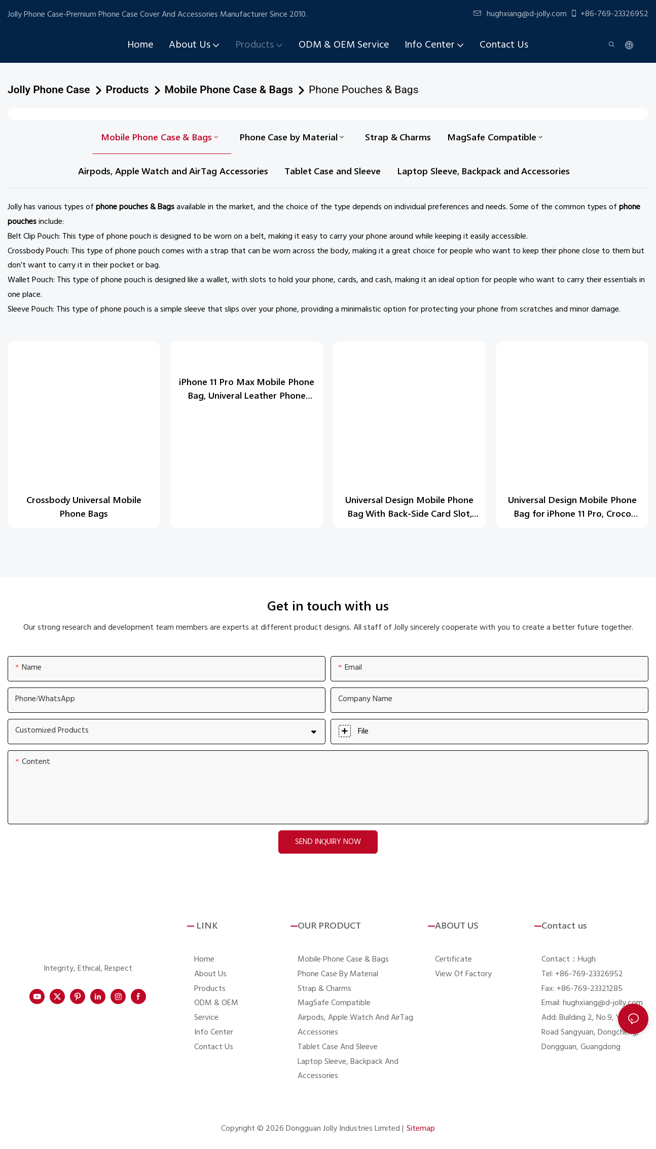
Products (127, 90)
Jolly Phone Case (49, 90)
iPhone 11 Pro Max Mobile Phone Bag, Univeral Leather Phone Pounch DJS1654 (246, 387)
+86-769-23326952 (609, 14)
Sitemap (421, 1128)
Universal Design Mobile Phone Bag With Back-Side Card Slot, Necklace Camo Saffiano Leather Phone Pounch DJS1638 (410, 506)
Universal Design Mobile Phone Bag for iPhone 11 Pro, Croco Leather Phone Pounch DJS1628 (572, 506)
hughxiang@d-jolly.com (520, 14)
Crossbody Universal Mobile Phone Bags (83, 506)
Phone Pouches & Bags (364, 90)
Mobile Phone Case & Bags (229, 90)
